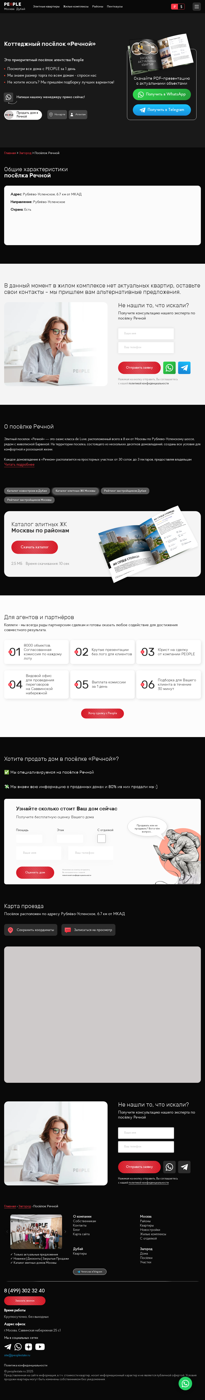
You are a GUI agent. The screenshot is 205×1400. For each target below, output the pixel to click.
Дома (144, 1253)
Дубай (20, 9)
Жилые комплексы (76, 6)
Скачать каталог (34, 547)
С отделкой (105, 830)
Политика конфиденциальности (25, 1365)
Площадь (22, 830)
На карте (57, 114)
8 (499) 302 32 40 (24, 1291)
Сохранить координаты (30, 930)
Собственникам (84, 1221)
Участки (145, 1262)
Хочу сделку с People (102, 713)
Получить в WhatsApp (162, 94)
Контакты (79, 1225)
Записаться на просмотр (88, 930)
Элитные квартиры (46, 6)
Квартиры (147, 1225)
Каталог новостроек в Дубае (27, 491)
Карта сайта (81, 1234)
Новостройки (150, 1230)
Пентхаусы (115, 6)
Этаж (60, 830)
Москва (9, 9)
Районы (97, 6)
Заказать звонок (25, 1300)
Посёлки (146, 1258)
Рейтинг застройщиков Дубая (125, 491)
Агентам (78, 114)
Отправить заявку (139, 367)
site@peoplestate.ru (17, 1355)
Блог (76, 1230)
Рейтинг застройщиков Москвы (29, 500)
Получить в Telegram (162, 110)
